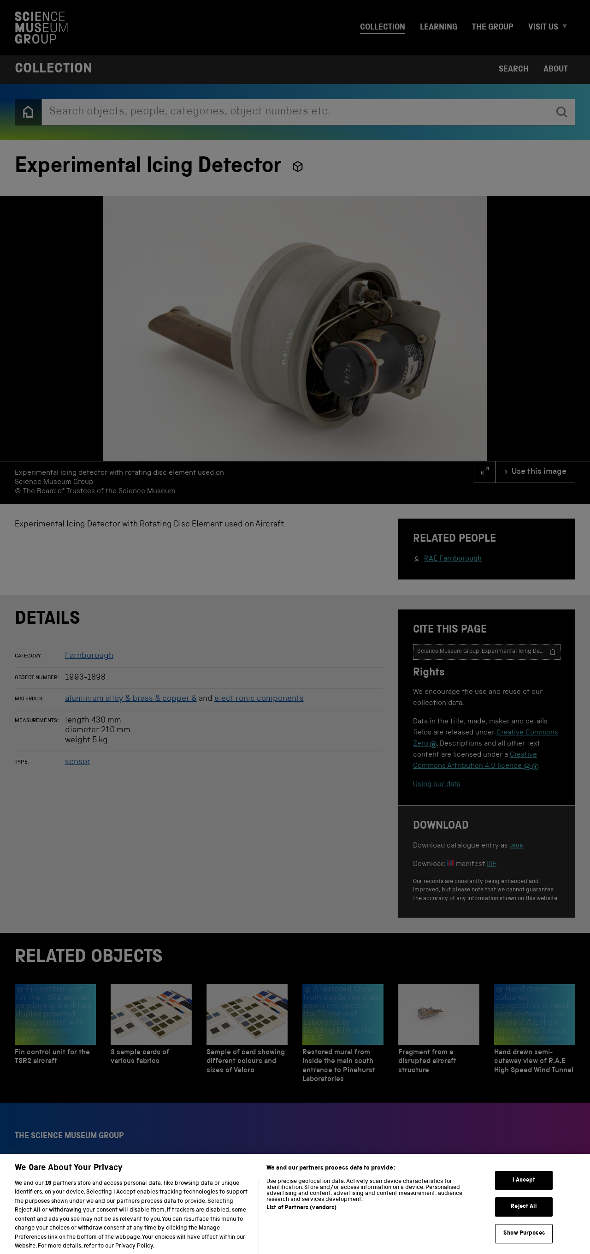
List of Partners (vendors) (301, 1217)
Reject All (524, 1216)
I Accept (524, 1190)
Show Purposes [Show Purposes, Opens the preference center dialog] (524, 1243)
